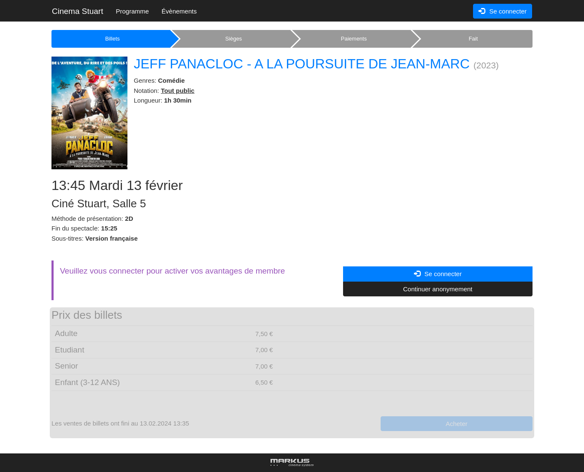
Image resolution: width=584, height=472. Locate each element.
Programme (132, 11)
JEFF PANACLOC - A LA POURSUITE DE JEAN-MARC (302, 63)
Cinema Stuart (77, 11)
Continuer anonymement (437, 289)
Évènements (179, 11)
